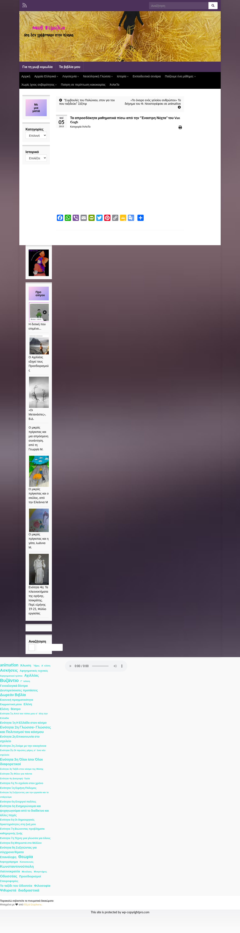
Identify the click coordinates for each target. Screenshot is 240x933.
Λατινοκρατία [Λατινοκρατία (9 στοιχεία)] (10, 871)
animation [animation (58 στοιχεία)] (9, 665)
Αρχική (25, 76)
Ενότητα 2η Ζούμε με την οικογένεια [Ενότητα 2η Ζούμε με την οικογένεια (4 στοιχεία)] (23, 745)
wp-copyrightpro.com (135, 912)
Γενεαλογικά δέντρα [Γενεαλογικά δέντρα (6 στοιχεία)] (14, 685)
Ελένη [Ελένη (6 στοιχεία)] (28, 704)
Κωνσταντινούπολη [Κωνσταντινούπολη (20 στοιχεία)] (17, 866)
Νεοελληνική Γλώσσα (98, 76)
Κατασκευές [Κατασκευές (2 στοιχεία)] (26, 861)
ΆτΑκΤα (114, 84)
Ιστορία (123, 76)
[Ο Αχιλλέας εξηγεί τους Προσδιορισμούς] (45, 345)
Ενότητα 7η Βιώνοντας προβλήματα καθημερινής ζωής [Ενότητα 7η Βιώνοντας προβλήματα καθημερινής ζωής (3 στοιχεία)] (22, 831)
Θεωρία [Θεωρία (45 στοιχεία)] (25, 856)
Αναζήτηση (37, 641)
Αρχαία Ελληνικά (46, 76)
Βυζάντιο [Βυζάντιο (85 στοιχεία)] (9, 680)
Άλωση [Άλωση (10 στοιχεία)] (25, 665)
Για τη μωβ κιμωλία (37, 67)
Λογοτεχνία (70, 76)
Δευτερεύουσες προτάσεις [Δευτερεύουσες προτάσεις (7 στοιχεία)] (19, 690)
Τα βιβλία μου (69, 67)
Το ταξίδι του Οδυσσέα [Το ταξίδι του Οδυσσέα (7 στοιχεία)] (16, 885)
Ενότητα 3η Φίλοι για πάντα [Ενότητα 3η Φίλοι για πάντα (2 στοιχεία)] (16, 773)
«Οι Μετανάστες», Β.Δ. (37, 414)
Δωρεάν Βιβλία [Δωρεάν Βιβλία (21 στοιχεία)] (13, 695)
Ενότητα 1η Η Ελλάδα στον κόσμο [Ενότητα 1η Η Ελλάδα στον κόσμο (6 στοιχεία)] (23, 722)
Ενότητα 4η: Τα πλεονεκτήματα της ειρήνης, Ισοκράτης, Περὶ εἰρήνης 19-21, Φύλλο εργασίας (38, 600)
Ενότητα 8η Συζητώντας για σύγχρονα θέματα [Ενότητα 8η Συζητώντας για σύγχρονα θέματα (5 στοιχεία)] (18, 850)
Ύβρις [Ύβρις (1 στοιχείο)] (36, 665)
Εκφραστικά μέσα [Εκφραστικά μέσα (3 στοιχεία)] (11, 704)
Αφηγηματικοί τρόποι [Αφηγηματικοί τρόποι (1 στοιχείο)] (11, 675)
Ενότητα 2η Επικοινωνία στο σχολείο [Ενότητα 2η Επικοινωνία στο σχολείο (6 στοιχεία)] (20, 739)
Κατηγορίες (35, 129)
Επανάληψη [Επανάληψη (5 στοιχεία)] (8, 857)
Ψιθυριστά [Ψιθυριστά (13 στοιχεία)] (8, 890)
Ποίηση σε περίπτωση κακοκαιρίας (83, 84)
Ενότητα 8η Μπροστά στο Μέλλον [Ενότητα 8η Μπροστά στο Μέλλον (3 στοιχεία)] (21, 842)
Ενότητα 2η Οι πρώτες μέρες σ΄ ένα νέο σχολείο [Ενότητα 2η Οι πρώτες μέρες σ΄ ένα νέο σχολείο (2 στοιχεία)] (22, 752)
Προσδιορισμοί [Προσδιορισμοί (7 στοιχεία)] (30, 876)
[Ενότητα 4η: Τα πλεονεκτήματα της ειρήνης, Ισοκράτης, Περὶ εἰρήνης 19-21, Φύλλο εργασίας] (39, 569)
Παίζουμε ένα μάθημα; (180, 76)
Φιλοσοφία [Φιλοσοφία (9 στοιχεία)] (42, 885)
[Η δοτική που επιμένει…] (45, 312)
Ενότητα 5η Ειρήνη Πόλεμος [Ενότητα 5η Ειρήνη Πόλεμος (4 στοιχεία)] (18, 787)
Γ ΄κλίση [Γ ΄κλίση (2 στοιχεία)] (25, 681)
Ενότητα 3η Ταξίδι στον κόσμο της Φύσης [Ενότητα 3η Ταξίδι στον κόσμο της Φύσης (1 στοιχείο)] (21, 768)
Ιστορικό (32, 152)
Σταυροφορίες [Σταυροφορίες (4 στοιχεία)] (9, 881)
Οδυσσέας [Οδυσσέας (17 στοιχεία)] (8, 876)
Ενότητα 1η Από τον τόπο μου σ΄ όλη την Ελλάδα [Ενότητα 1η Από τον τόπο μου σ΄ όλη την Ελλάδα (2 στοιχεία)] (24, 716)
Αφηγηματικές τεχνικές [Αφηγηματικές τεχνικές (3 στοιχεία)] (34, 670)
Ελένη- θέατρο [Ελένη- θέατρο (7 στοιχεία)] (10, 709)
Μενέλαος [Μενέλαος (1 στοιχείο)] (27, 871)
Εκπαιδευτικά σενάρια (147, 76)
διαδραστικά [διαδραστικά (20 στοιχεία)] (28, 890)
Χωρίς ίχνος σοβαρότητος (39, 84)
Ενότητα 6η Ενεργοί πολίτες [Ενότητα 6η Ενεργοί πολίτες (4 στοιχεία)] (18, 801)
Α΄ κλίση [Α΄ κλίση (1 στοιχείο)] (45, 665)
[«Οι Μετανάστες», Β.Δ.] (45, 392)
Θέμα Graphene (32, 904)
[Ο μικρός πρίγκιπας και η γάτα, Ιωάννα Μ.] (45, 520)
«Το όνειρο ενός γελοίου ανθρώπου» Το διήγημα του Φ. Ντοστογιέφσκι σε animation (153, 101)
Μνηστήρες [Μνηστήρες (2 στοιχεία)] (40, 871)
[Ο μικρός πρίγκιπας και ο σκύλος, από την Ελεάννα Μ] (39, 471)
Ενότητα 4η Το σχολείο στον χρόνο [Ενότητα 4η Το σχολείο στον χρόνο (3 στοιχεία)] (21, 783)
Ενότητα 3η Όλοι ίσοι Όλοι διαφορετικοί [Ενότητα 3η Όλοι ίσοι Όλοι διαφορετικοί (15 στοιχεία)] (21, 761)
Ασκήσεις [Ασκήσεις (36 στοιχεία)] (9, 670)
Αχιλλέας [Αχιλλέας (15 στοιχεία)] (31, 675)
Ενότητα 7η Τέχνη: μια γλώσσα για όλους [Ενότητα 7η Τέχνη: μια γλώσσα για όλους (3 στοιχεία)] (25, 838)
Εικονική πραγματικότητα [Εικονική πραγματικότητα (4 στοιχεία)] (16, 699)
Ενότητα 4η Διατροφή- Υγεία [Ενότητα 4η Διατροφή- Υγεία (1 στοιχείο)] (15, 778)
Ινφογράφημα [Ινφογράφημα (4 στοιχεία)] (9, 861)
